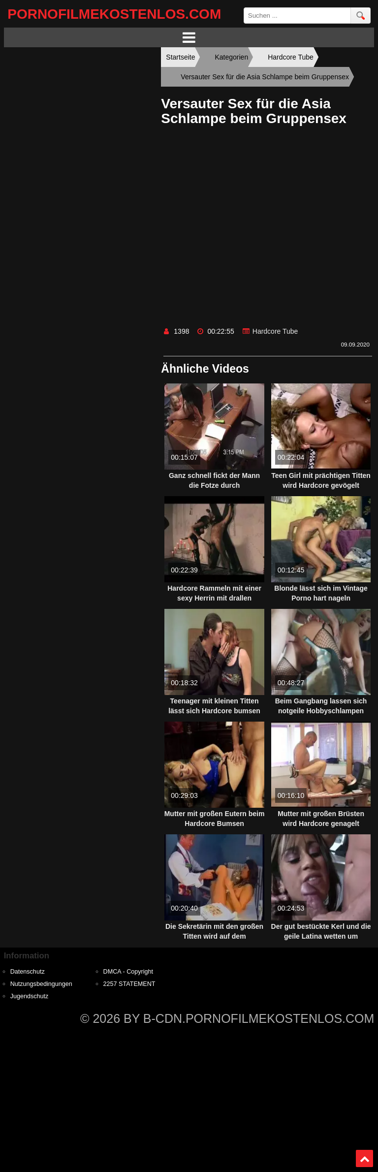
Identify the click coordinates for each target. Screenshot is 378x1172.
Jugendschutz (29, 996)
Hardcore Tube (275, 331)
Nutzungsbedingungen (41, 984)
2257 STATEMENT (129, 984)
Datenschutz (27, 971)
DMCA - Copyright (128, 971)
